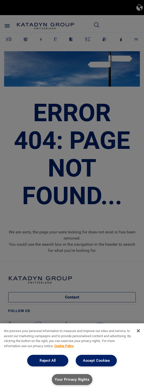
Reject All (48, 360)
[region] (72, 357)
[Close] (138, 330)
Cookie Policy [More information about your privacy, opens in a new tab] (64, 346)
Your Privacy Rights (72, 379)
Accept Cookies (96, 360)
